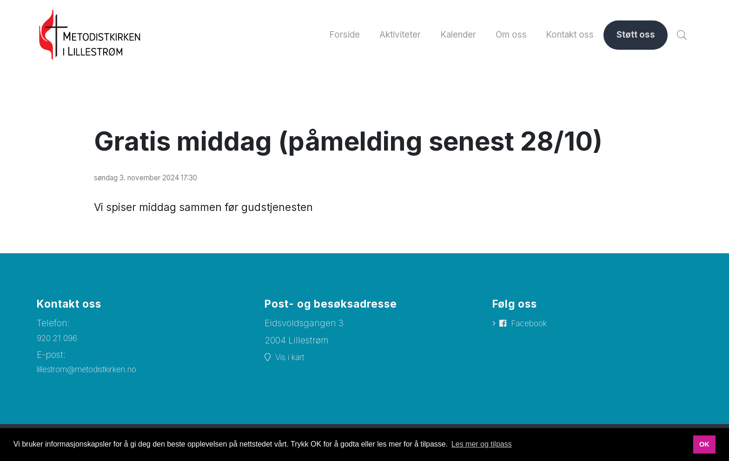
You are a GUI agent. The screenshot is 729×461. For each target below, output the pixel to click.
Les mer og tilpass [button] (481, 444)
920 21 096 (59, 344)
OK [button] (704, 444)
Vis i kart (293, 363)
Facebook (532, 330)
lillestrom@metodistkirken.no (97, 376)
